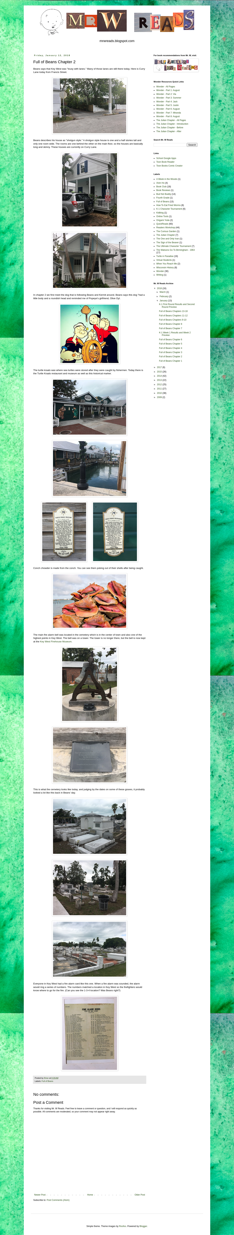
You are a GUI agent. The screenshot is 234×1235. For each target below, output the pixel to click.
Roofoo (122, 1226)
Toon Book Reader (165, 162)
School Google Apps (166, 158)
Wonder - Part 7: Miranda (168, 112)
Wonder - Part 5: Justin (167, 105)
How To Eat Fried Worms (168, 205)
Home (90, 1195)
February (164, 296)
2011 (160, 388)
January (164, 300)
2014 (160, 376)
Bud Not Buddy (163, 194)
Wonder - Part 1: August (168, 90)
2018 (160, 288)
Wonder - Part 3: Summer (168, 97)
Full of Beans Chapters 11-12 (173, 315)
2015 (160, 371)
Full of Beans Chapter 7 (170, 328)
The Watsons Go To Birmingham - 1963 (175, 250)
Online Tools (162, 216)
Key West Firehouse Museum (56, 641)
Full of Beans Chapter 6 (170, 339)
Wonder (160, 271)
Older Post (140, 1195)
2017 (160, 367)
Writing (159, 275)
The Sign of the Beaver (167, 242)
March (163, 292)
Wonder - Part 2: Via (166, 94)
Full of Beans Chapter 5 (170, 343)
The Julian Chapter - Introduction (172, 124)
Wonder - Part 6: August (168, 109)
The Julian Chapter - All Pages (171, 120)
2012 (160, 384)
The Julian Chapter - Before (169, 127)
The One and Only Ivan (167, 238)
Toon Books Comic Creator (169, 165)
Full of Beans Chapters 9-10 (172, 320)
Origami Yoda (162, 220)
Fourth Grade (162, 197)
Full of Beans (47, 1081)
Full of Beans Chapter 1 (170, 361)
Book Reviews (163, 190)
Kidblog (160, 212)
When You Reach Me (166, 263)
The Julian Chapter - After (168, 131)
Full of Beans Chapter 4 (170, 348)
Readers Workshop (165, 227)
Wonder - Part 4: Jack (167, 101)
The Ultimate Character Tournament (173, 246)
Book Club (161, 186)
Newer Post (40, 1195)
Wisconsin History (165, 267)
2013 (160, 380)
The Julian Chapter (165, 235)
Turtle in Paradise (164, 256)
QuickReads (162, 224)
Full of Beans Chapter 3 (170, 352)
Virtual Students (164, 260)
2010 (160, 393)
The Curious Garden (166, 231)
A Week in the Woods (166, 179)
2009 (160, 397)
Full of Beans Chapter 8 (170, 324)
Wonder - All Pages (165, 86)
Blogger (143, 1226)
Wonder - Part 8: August (168, 116)
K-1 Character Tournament (169, 209)
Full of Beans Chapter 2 (170, 356)
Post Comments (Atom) (58, 1200)
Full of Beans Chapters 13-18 (173, 311)
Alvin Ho (160, 183)
